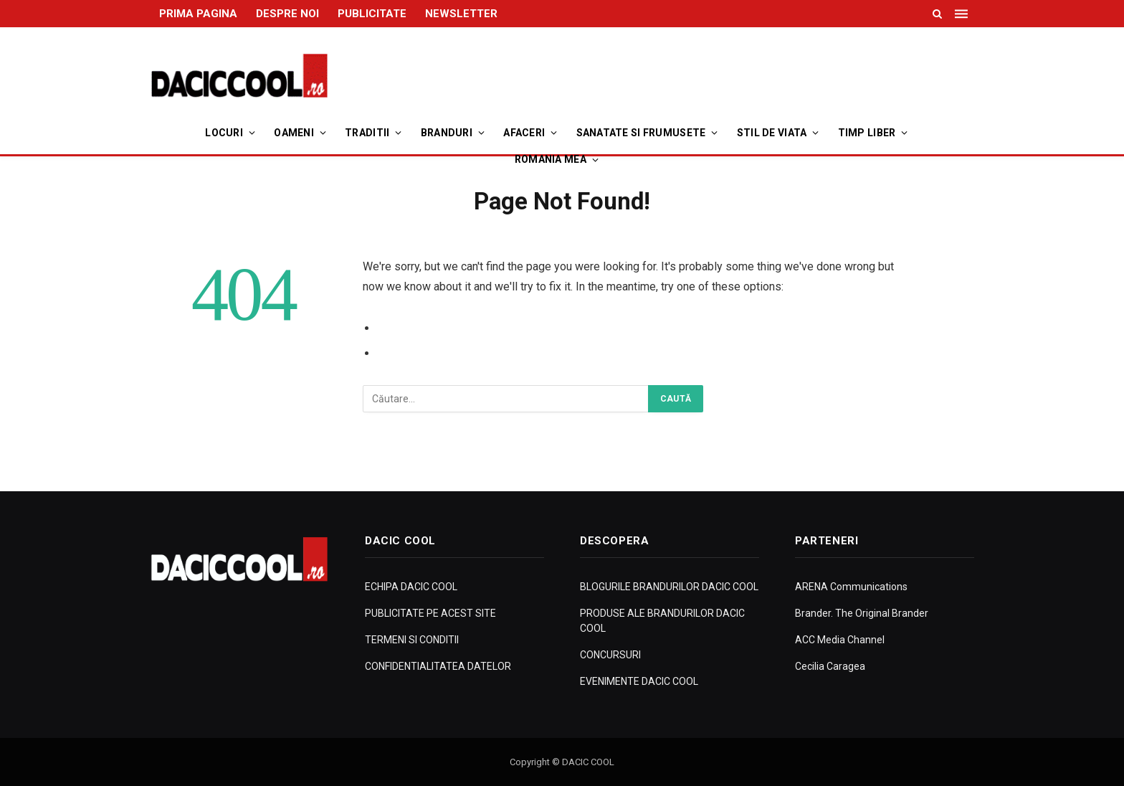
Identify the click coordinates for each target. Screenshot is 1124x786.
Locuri (224, 132)
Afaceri (524, 132)
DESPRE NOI (287, 13)
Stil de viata (772, 132)
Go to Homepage (423, 353)
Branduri (446, 132)
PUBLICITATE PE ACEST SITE (430, 613)
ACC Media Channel (840, 639)
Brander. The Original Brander (861, 613)
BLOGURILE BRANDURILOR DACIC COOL (669, 586)
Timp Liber (867, 132)
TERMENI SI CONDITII (412, 639)
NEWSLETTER (461, 13)
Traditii (367, 132)
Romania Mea (550, 159)
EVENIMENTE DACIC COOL (639, 681)
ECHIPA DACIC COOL (411, 586)
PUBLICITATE (372, 13)
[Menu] (963, 13)
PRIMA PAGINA (198, 13)
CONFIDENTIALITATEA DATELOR (438, 666)
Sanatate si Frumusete (641, 132)
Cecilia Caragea (830, 666)
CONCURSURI (610, 654)
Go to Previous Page (433, 328)
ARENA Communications (851, 586)
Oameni (294, 132)
